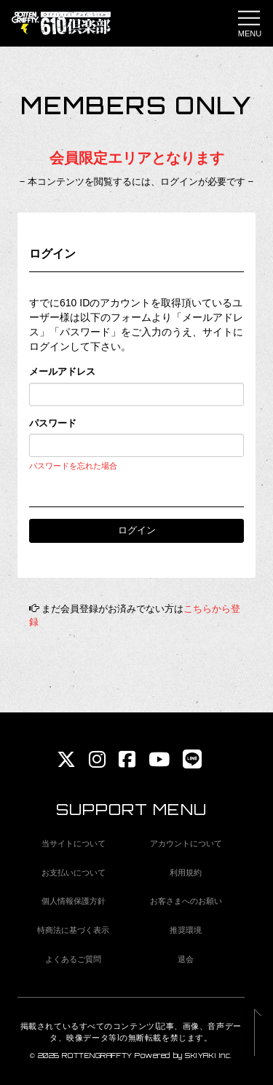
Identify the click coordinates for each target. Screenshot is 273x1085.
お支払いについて (73, 872)
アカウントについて (186, 843)
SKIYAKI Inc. (208, 1056)
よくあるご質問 (73, 959)
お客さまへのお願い (186, 901)
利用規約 (186, 872)
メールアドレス (62, 371)
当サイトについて (73, 843)
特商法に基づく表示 (73, 930)
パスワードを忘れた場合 (73, 465)
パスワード (52, 423)
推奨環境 (186, 930)
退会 (186, 959)
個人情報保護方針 (73, 901)
